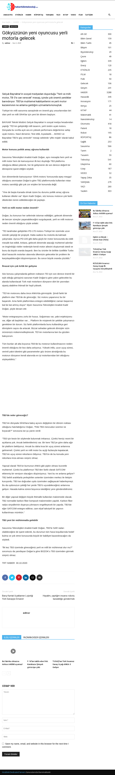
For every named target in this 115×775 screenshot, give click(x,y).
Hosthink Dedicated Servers (14, 772)
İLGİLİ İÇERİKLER (11, 637)
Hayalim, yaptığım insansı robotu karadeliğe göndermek (59, 597)
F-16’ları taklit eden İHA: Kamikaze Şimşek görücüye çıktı (37, 664)
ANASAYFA (8, 15)
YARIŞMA (50, 15)
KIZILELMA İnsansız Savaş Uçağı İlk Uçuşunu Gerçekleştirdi (102, 266)
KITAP (65, 15)
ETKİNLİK (19, 15)
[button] (109, 14)
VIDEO (73, 15)
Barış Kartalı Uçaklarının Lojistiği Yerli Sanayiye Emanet (17, 597)
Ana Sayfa (6, 22)
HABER (28, 15)
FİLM (81, 15)
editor (7, 43)
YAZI (58, 15)
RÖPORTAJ (38, 15)
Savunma (13, 26)
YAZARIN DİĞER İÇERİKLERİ (36, 637)
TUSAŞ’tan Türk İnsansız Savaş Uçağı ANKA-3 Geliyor (63, 664)
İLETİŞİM (89, 15)
